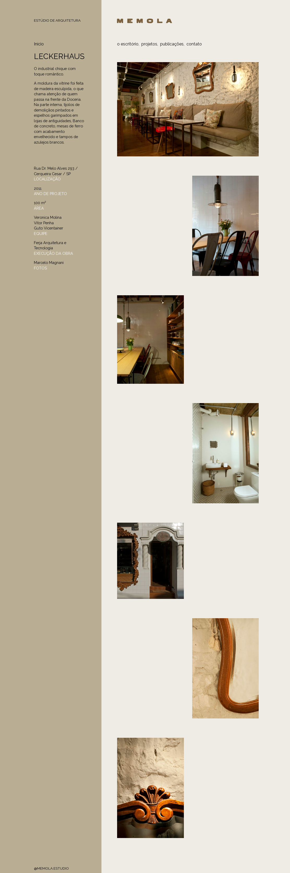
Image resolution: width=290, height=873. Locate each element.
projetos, (149, 44)
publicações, (172, 44)
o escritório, (128, 44)
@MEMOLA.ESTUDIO (51, 868)
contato (194, 44)
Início (39, 44)
